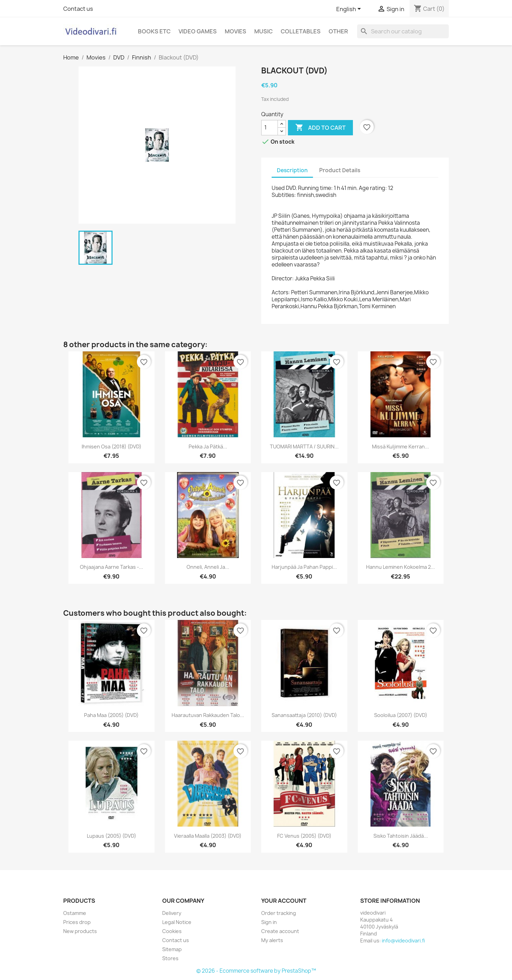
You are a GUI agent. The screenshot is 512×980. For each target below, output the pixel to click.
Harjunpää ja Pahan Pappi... (304, 567)
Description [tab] (292, 170)
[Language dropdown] (349, 9)
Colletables (301, 31)
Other (338, 31)
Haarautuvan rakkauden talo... (208, 715)
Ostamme (74, 913)
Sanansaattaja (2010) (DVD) (304, 715)
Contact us (78, 9)
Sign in (269, 922)
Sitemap (172, 949)
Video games (198, 31)
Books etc (154, 31)
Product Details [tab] (339, 170)
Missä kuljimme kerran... (400, 446)
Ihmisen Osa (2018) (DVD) (111, 446)
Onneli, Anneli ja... (208, 567)
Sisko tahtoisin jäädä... (400, 835)
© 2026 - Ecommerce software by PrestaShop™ (256, 970)
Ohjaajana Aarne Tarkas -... (111, 567)
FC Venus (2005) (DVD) (304, 835)
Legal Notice (176, 922)
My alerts (272, 940)
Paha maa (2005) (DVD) (111, 715)
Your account (283, 901)
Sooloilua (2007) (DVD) (400, 715)
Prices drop (77, 922)
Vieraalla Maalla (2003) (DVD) (207, 835)
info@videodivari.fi (403, 940)
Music (263, 31)
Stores (170, 958)
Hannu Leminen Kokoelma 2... (400, 567)
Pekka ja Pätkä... (208, 446)
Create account (280, 931)
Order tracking (278, 913)
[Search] (403, 31)
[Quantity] (269, 127)
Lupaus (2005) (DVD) (111, 835)
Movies (235, 31)
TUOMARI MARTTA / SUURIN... (304, 446)
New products (80, 931)
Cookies (172, 931)
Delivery (171, 913)
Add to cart (320, 127)
